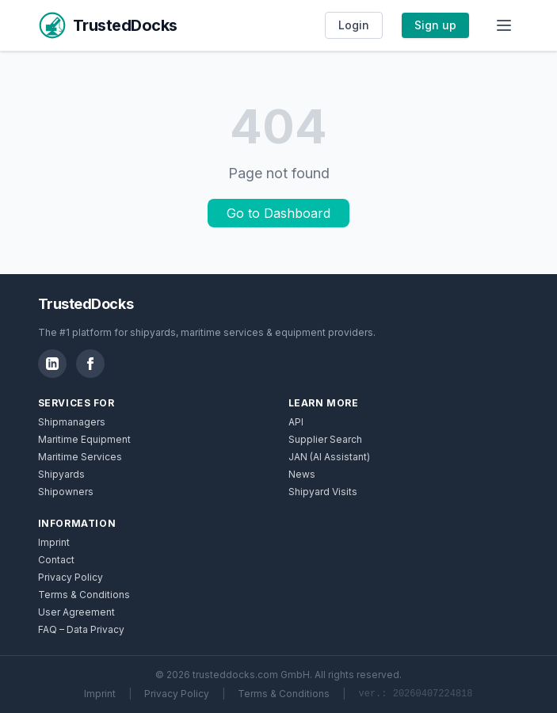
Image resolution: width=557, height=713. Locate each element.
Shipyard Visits (322, 492)
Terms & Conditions (84, 595)
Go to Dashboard (278, 213)
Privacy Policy (70, 577)
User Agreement (76, 612)
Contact (56, 560)
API (295, 422)
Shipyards (61, 474)
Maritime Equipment (84, 439)
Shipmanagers (71, 422)
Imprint (54, 542)
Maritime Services (80, 457)
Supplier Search (325, 439)
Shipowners (65, 492)
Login (353, 25)
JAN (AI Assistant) (329, 457)
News (301, 474)
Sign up (435, 25)
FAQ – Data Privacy (81, 629)
